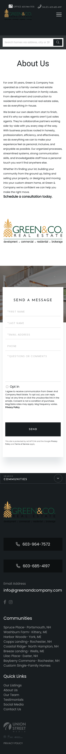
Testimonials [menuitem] (13, 700)
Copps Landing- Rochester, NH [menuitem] (28, 642)
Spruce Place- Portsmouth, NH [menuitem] (27, 627)
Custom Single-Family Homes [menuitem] (27, 665)
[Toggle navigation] (59, 14)
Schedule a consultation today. (27, 196)
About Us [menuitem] (11, 690)
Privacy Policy (12, 407)
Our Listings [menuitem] (13, 685)
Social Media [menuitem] (14, 704)
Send (33, 429)
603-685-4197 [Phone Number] (36, 566)
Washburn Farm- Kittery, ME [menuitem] (25, 632)
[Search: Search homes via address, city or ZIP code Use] (28, 42)
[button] (57, 42)
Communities (15, 479)
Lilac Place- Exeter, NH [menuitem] (21, 656)
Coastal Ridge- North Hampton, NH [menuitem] (31, 646)
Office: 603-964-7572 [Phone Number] (21, 6)
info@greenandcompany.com (33, 590)
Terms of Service (22, 444)
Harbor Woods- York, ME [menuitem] (22, 637)
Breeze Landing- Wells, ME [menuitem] (24, 651)
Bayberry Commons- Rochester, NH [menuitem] (31, 661)
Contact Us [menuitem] (12, 709)
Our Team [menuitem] (11, 695)
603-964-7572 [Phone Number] (36, 544)
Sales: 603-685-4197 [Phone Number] (50, 6)
